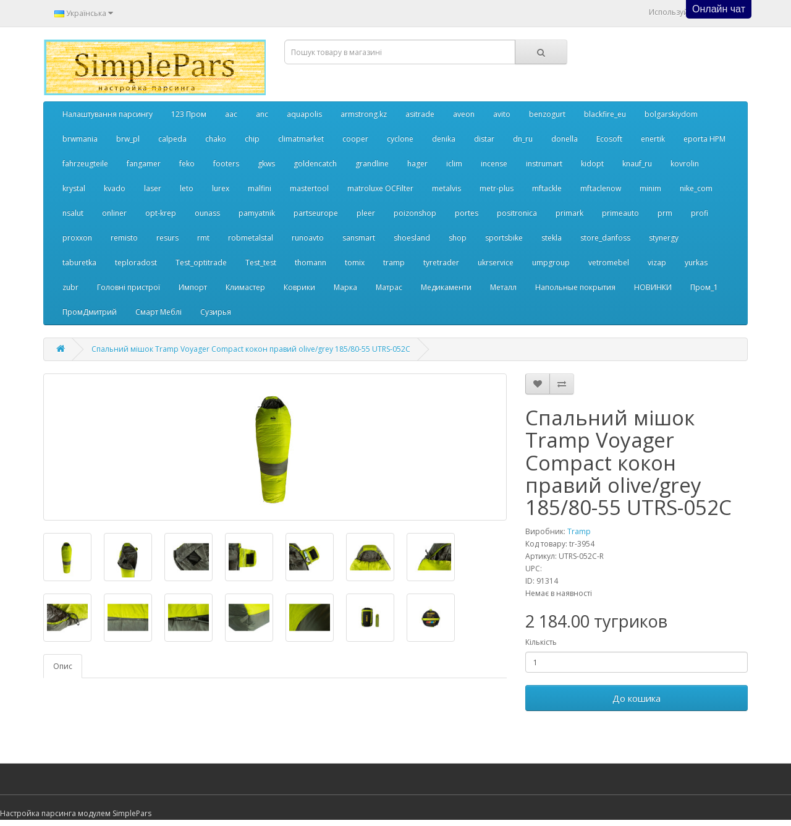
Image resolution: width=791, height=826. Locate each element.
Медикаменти (446, 287)
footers (226, 163)
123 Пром (188, 114)
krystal (73, 188)
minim (650, 188)
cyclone (400, 139)
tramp (394, 262)
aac (231, 114)
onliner (114, 213)
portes (466, 213)
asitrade (419, 114)
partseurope (316, 213)
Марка (345, 287)
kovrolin (684, 163)
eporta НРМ (704, 139)
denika (443, 139)
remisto (124, 237)
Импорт (193, 287)
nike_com (696, 188)
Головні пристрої (128, 287)
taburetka (79, 262)
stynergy (664, 237)
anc (262, 114)
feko (187, 163)
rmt (203, 237)
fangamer (144, 163)
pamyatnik (257, 213)
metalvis (446, 188)
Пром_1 (704, 287)
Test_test (260, 262)
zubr (70, 287)
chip (252, 139)
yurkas (696, 262)
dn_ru (523, 139)
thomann (310, 262)
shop (458, 237)
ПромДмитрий (89, 312)
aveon (464, 114)
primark (569, 213)
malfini (259, 188)
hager (417, 163)
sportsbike (504, 237)
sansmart (358, 237)
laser (152, 188)
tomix (355, 262)
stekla (551, 237)
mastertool (309, 188)
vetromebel (608, 262)
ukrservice (496, 262)
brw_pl (128, 139)
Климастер (245, 287)
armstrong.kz (364, 114)
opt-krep (160, 213)
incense (494, 163)
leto (186, 188)
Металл (503, 287)
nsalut (72, 213)
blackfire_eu (605, 114)
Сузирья (215, 312)
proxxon (77, 237)
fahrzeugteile (85, 163)
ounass (207, 213)
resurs (167, 237)
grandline (372, 163)
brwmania (80, 139)
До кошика (636, 698)
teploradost (136, 262)
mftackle (547, 188)
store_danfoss (605, 237)
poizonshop (415, 213)
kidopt (592, 163)
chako (215, 139)
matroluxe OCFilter (380, 188)
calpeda (172, 139)
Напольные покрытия (575, 287)
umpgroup (551, 262)
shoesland (412, 237)
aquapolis (304, 114)
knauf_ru (637, 163)
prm (665, 213)
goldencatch (315, 163)
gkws (266, 163)
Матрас (389, 287)
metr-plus (497, 188)
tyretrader (441, 262)
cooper (355, 139)
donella (564, 139)
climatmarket (301, 139)
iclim (454, 163)
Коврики (299, 287)
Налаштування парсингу (107, 114)
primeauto (620, 213)
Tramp (579, 531)
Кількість (541, 642)
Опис (62, 666)
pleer (366, 213)
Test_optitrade (201, 262)
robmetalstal (250, 237)
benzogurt (547, 114)
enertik (653, 139)
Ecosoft (609, 139)
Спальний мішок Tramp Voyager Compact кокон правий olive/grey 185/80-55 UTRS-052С (250, 349)
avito (501, 114)
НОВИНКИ (653, 287)
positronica (517, 213)
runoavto (308, 237)
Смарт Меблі (158, 312)
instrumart (544, 163)
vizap (657, 262)
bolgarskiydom (671, 114)
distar (484, 139)
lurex (220, 188)
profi (699, 213)
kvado (114, 188)
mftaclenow (600, 188)
